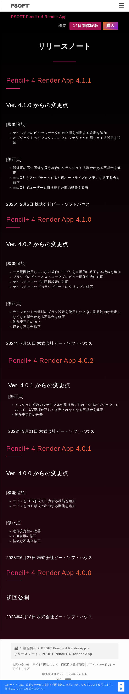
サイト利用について (45, 664)
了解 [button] (121, 687)
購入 (110, 25)
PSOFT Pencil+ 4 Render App (39, 16)
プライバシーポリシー (101, 664)
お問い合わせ (21, 664)
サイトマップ (21, 668)
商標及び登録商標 (72, 664)
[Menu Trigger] (122, 6)
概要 (62, 25)
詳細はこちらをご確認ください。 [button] (25, 688)
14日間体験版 (85, 25)
